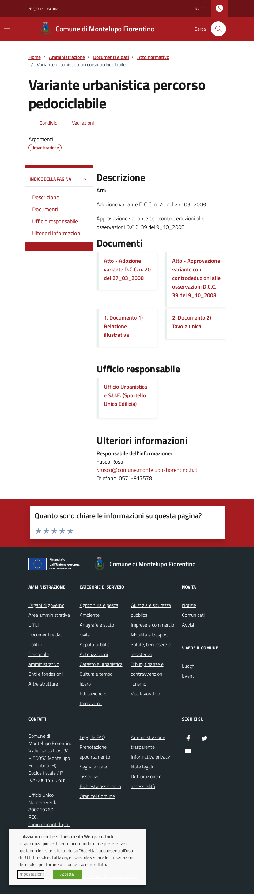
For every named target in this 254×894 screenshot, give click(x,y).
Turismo (138, 683)
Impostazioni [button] (31, 874)
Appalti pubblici (95, 644)
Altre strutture (43, 683)
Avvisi (188, 624)
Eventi (188, 675)
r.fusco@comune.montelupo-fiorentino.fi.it (147, 470)
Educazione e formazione (93, 698)
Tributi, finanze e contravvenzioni (147, 669)
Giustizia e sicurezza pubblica (151, 610)
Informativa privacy (150, 756)
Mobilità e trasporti (150, 634)
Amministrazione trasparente (148, 742)
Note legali (142, 766)
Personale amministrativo (43, 659)
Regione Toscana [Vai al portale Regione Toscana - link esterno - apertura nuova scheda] (43, 8)
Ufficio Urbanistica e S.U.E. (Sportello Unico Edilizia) (125, 395)
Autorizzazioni (94, 654)
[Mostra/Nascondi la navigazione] (7, 28)
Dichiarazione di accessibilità (146, 781)
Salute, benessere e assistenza (151, 649)
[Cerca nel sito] (218, 28)
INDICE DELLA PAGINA (59, 179)
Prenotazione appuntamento (95, 751)
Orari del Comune (97, 796)
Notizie (189, 605)
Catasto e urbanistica (101, 664)
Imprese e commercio (152, 624)
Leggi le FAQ (92, 737)
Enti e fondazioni (45, 674)
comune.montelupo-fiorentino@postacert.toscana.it (60, 828)
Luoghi (188, 666)
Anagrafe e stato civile (97, 629)
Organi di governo (46, 605)
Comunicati (193, 615)
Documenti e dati (45, 634)
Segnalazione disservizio (93, 771)
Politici (35, 644)
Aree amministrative (49, 615)
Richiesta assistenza (100, 786)
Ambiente (90, 615)
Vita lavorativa (145, 693)
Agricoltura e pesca (99, 605)
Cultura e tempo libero (96, 678)
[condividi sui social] (44, 123)
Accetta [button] (67, 874)
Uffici (33, 624)
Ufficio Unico (41, 795)
